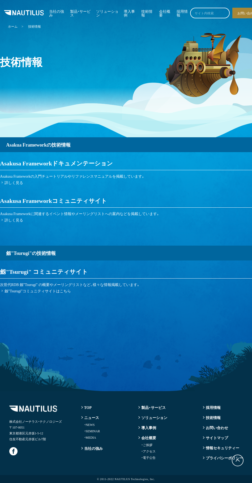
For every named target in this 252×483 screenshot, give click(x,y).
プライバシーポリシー (224, 458)
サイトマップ (217, 437)
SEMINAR (92, 431)
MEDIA (90, 437)
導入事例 (129, 13)
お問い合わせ (217, 427)
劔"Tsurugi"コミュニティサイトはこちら (38, 290)
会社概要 (164, 13)
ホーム (13, 26)
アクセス (148, 451)
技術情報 (146, 13)
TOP (88, 407)
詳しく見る (14, 182)
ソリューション (107, 13)
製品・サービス (80, 13)
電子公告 (148, 457)
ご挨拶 (146, 444)
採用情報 (182, 13)
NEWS (89, 424)
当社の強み (56, 13)
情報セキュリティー (222, 448)
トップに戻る (238, 460)
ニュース (91, 417)
